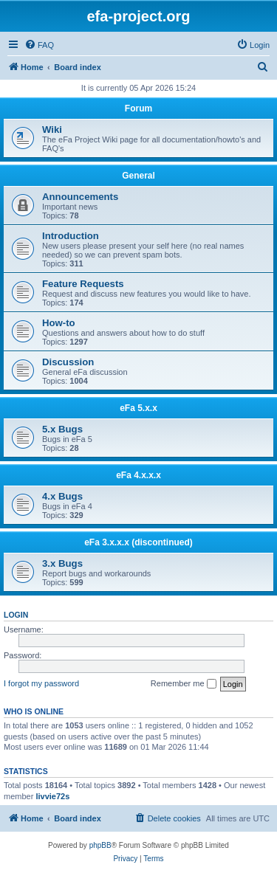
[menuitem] (39, 45)
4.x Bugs (62, 496)
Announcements (80, 196)
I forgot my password (41, 683)
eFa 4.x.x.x (138, 475)
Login (16, 614)
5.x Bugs (62, 429)
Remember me (183, 684)
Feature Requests (83, 283)
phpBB (100, 845)
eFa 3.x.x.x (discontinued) (138, 542)
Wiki (52, 129)
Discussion (68, 362)
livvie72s (52, 796)
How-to (58, 322)
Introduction (70, 235)
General (138, 175)
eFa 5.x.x (138, 408)
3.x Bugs (62, 563)
